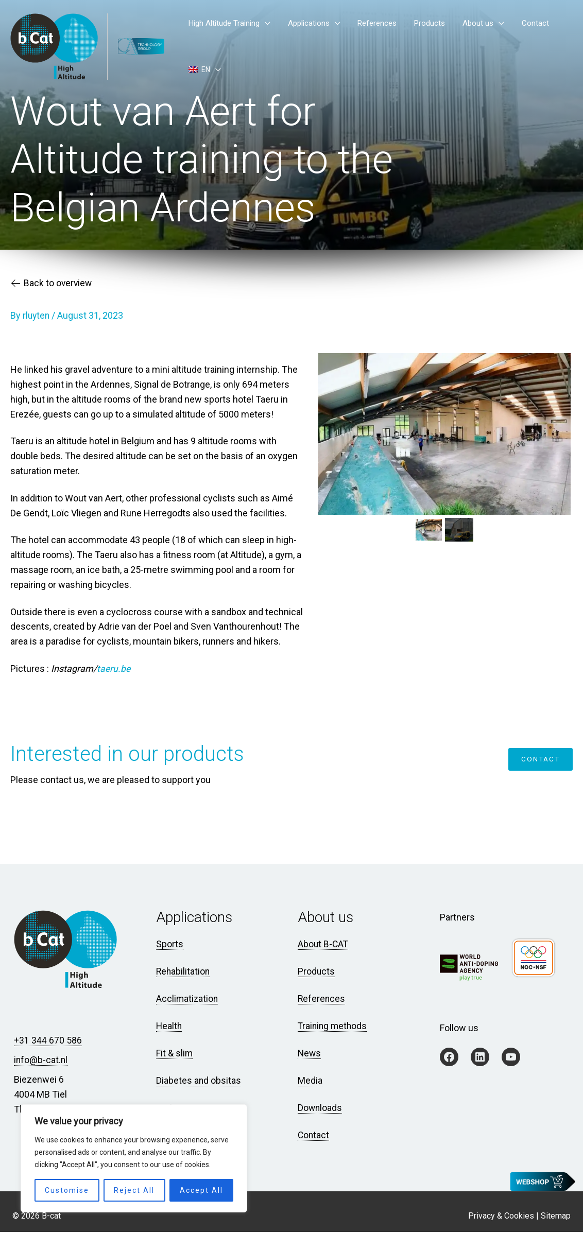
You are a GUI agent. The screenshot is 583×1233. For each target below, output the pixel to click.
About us (467, 42)
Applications (327, 42)
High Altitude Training (252, 42)
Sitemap (556, 1217)
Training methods (333, 1027)
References (386, 42)
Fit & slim (174, 1054)
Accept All (201, 1190)
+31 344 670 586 (48, 1041)
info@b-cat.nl (41, 1061)
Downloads (320, 1108)
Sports (169, 946)
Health (169, 1027)
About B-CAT (324, 946)
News (310, 1054)
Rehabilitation (183, 972)
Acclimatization (187, 1000)
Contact (515, 42)
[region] (134, 1158)
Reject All (134, 1190)
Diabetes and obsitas (199, 1081)
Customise (67, 1190)
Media (310, 1081)
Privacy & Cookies (501, 1217)
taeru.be (114, 670)
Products (429, 42)
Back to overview (53, 285)
